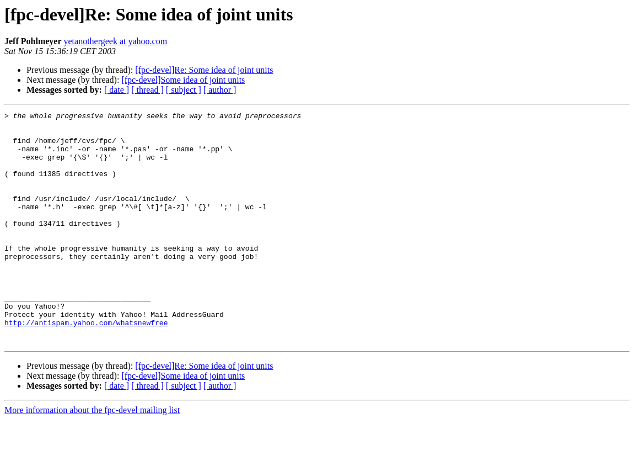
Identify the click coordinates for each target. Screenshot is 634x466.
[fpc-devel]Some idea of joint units (183, 79)
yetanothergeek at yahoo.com (116, 41)
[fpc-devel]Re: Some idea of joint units (204, 70)
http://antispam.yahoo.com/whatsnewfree (86, 365)
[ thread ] (147, 89)
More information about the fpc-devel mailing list (92, 456)
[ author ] (220, 89)
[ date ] (116, 89)
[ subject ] (183, 89)
